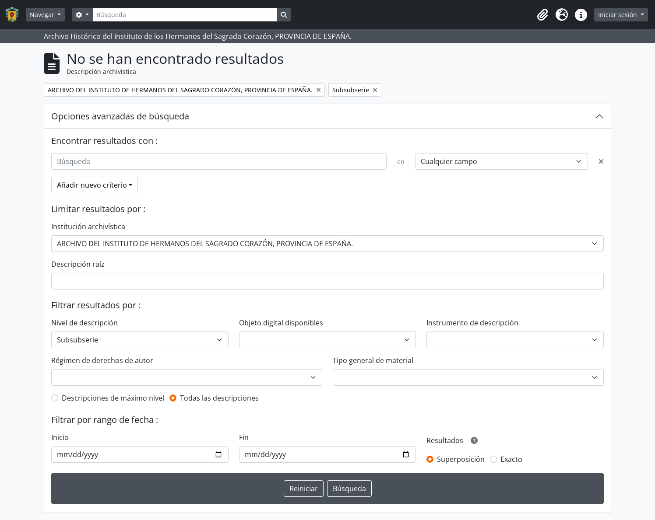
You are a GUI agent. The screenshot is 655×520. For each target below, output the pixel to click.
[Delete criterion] (601, 161)
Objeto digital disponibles (281, 323)
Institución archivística (88, 226)
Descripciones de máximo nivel (113, 398)
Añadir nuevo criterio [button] (92, 185)
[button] (542, 14)
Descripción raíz (78, 264)
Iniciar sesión (618, 14)
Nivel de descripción (84, 323)
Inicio (60, 437)
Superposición (461, 459)
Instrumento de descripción (472, 323)
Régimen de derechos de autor (102, 360)
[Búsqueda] (184, 14)
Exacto (511, 459)
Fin (244, 437)
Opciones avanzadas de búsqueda (120, 116)
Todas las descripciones (219, 398)
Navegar (43, 14)
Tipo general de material (373, 360)
